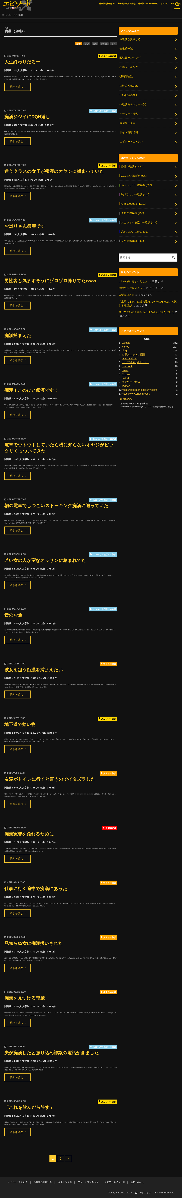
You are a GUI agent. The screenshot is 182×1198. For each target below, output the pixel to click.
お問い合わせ (138, 1182)
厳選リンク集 (127, 123)
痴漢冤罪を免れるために (29, 834)
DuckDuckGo (129, 358)
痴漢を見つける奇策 (24, 998)
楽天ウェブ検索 (131, 381)
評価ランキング (129, 67)
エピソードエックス (143, 1192)
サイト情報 (176, 3)
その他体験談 (132, 241)
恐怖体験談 (132, 166)
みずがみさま (126, 294)
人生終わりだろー (22, 62)
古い (87, 44)
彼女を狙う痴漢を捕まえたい (33, 669)
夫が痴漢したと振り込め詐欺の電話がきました (51, 1052)
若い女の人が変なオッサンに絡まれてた (45, 560)
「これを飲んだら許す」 (29, 1107)
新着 (78, 44)
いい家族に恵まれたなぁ (133, 281)
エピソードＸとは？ (131, 141)
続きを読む (16, 86)
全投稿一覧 (126, 48)
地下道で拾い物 (20, 724)
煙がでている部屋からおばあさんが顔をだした (146, 312)
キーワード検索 (129, 113)
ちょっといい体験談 (136, 185)
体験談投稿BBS (129, 85)
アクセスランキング (88, 1182)
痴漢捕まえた (17, 335)
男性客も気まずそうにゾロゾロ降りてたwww (50, 280)
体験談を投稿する (107, 3)
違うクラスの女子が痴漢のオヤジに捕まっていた (54, 171)
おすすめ (164, 3)
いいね (104, 44)
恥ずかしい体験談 (135, 194)
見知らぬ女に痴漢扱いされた (33, 943)
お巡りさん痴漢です (24, 226)
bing (124, 350)
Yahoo (125, 346)
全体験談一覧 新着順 (127, 3)
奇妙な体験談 (132, 213)
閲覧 (95, 44)
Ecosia (126, 374)
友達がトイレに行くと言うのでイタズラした (49, 779)
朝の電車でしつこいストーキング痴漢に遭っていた (56, 505)
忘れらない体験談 (135, 231)
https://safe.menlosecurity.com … (141, 389)
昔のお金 (13, 615)
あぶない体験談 (134, 175)
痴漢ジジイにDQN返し (27, 116)
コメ (113, 44)
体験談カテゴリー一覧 (148, 3)
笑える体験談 (133, 203)
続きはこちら (126, 399)
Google (126, 342)
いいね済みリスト (130, 95)
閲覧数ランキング (130, 57)
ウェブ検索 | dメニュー (135, 362)
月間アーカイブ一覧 (114, 1182)
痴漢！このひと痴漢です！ (31, 390)
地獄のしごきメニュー (132, 288)
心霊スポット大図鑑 (134, 354)
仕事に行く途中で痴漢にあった (35, 888)
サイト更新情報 (129, 132)
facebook (127, 366)
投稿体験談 (126, 76)
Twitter (126, 386)
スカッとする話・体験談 (139, 222)
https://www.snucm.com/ (136, 393)
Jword (125, 378)
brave (125, 370)
